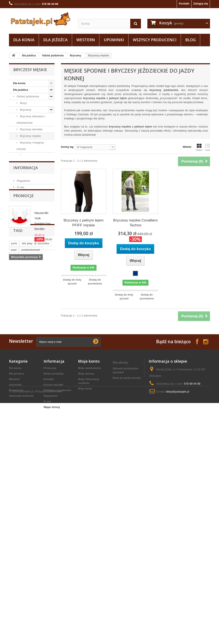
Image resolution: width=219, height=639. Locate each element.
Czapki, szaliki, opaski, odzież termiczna (32, 237)
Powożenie (20, 320)
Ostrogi (21, 293)
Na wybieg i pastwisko (30, 300)
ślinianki (16, 480)
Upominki (114, 39)
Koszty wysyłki (54, 583)
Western (85, 39)
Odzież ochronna (27, 254)
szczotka (43, 467)
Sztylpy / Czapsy (26, 260)
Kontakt (184, 3)
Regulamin (23, 354)
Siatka (199, 147)
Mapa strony (52, 605)
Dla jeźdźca (55, 39)
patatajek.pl (26, 627)
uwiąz (47, 499)
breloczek (40, 505)
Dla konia (23, 39)
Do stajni (21, 287)
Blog (190, 39)
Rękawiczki (26, 214)
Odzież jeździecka (53, 55)
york (14, 467)
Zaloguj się (200, 3)
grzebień (32, 499)
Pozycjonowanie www (48, 627)
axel (13, 473)
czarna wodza (20, 505)
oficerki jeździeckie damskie (125, 569)
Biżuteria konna (123, 597)
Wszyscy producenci (154, 39)
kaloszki (32, 486)
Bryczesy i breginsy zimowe (30, 146)
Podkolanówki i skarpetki (27, 205)
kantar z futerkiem (125, 602)
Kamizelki (25, 162)
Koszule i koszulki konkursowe (29, 178)
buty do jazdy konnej (127, 576)
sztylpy (44, 480)
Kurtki (23, 195)
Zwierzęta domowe (25, 326)
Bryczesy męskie (30, 136)
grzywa (16, 492)
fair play (27, 467)
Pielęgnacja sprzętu (28, 274)
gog (30, 512)
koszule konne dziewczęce (122, 584)
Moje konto (89, 559)
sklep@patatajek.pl (177, 590)
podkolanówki (30, 473)
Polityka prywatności (57, 589)
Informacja (25, 343)
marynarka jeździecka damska (125, 610)
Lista (207, 147)
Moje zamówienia (89, 566)
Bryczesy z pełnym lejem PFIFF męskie (84, 222)
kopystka (17, 512)
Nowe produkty (54, 572)
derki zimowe (121, 591)
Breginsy (25, 155)
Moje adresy (86, 572)
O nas (20, 361)
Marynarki (25, 168)
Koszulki (24, 188)
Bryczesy (75, 55)
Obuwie (21, 280)
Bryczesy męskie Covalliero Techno (135, 222)
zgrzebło (16, 486)
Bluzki (23, 247)
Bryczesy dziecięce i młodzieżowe (30, 119)
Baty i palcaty (24, 267)
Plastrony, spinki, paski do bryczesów (28, 224)
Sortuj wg (67, 146)
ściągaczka (43, 492)
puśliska (16, 499)
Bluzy (23, 103)
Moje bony (85, 587)
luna (28, 492)
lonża (30, 480)
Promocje (23, 377)
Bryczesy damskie (30, 129)
